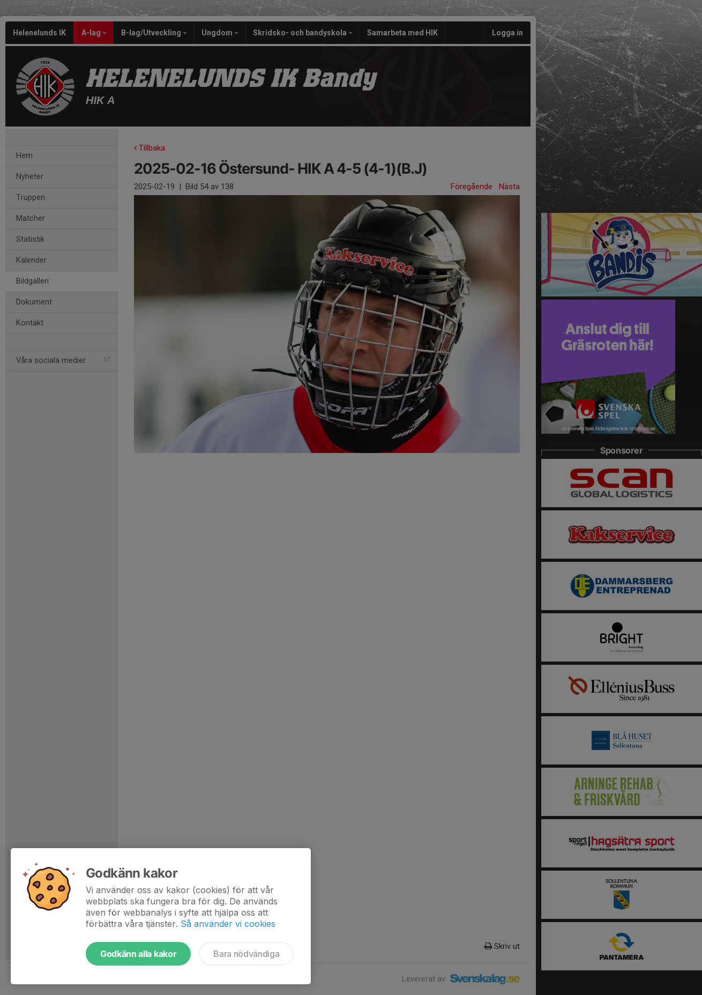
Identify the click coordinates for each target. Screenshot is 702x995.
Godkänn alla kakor (138, 953)
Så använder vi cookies (228, 923)
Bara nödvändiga (246, 953)
